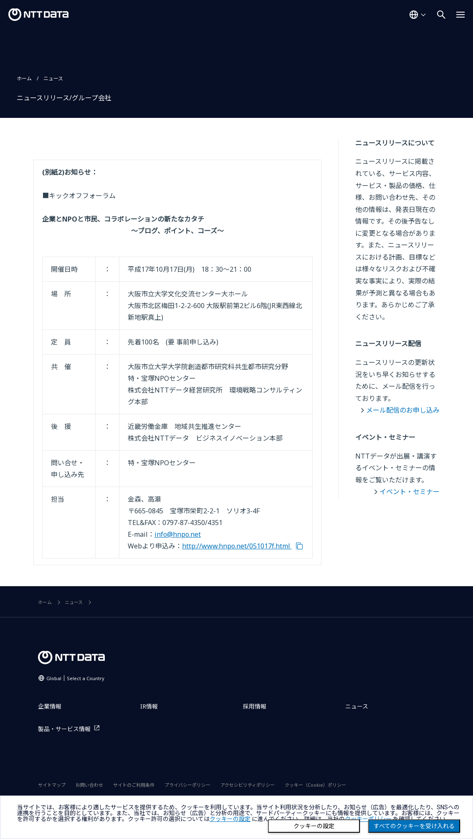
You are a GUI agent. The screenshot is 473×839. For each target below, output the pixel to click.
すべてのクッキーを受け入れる (414, 826)
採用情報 (254, 706)
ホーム (24, 78)
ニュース (53, 78)
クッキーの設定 (313, 826)
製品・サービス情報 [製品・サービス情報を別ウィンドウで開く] (64, 729)
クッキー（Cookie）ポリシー (315, 785)
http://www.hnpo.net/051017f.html (237, 546)
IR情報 (149, 706)
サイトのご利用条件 (133, 785)
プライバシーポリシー (187, 785)
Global (75, 678)
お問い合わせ (89, 785)
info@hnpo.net (177, 534)
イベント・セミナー (409, 491)
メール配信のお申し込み (403, 410)
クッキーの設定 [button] (230, 819)
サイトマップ (52, 785)
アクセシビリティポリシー (247, 785)
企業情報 (49, 706)
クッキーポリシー (368, 819)
